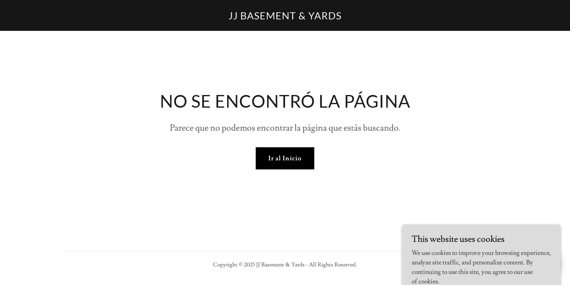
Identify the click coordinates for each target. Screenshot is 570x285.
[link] (285, 17)
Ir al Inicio (284, 158)
